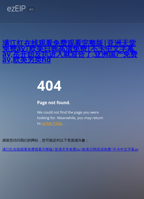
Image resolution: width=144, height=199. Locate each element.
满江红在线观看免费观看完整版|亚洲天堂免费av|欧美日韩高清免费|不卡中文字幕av (70, 149)
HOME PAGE (52, 123)
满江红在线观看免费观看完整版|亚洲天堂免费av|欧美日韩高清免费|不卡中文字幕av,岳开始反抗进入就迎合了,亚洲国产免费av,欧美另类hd (69, 51)
